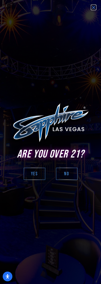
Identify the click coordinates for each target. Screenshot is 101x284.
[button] (94, 7)
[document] (50, 142)
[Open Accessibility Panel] (7, 276)
